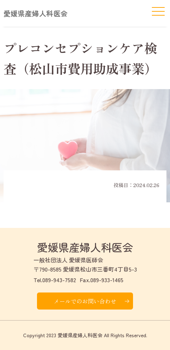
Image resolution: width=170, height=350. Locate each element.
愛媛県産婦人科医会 (36, 13)
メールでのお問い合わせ (85, 301)
